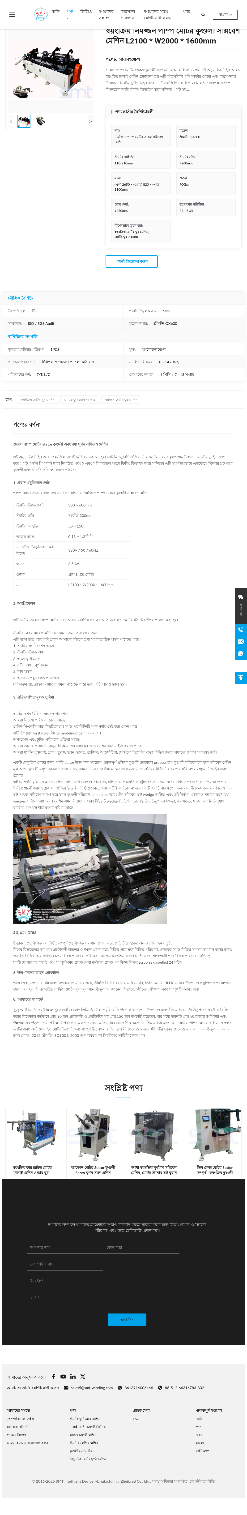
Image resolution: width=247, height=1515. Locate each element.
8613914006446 (135, 1387)
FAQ (136, 1419)
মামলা (200, 1443)
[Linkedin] (73, 1377)
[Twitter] (83, 1377)
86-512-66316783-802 (181, 1387)
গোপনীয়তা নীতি (202, 1481)
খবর (186, 11)
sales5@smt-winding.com (88, 1387)
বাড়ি (56, 11)
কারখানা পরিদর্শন (128, 14)
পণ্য (70, 11)
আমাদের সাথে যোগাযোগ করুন (157, 14)
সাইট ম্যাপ (203, 1451)
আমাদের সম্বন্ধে (106, 14)
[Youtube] (63, 1377)
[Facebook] (54, 1377)
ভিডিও (86, 11)
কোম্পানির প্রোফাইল (20, 1419)
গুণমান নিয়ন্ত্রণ (16, 1435)
